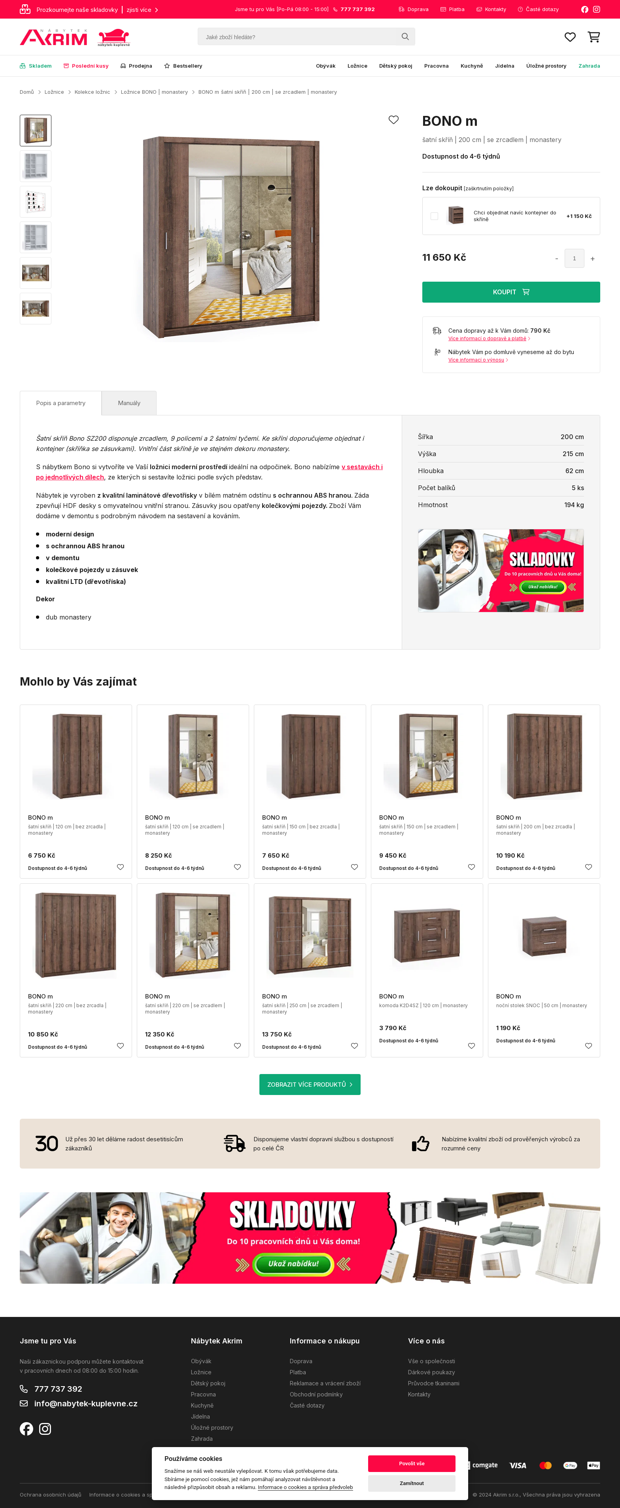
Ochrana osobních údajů (50, 1494)
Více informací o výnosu (478, 360)
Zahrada (589, 66)
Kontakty (491, 9)
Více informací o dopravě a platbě (489, 338)
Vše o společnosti (431, 1361)
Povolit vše (411, 1463)
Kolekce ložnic (92, 92)
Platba (452, 9)
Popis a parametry (60, 403)
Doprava (414, 9)
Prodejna (136, 66)
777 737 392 (58, 1389)
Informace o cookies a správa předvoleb (139, 1494)
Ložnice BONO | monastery (154, 92)
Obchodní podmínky (316, 1394)
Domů (27, 92)
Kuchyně (472, 66)
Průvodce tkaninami (433, 1383)
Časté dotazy (538, 9)
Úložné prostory (546, 66)
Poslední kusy (86, 66)
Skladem (36, 66)
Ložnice (357, 66)
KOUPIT (511, 292)
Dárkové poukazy (431, 1372)
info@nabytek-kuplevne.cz (86, 1403)
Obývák (326, 66)
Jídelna (504, 66)
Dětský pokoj (395, 66)
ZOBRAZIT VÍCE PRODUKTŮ (310, 1084)
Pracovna (436, 66)
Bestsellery (183, 66)
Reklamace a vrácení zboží (325, 1383)
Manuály (129, 403)
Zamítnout (412, 1483)
